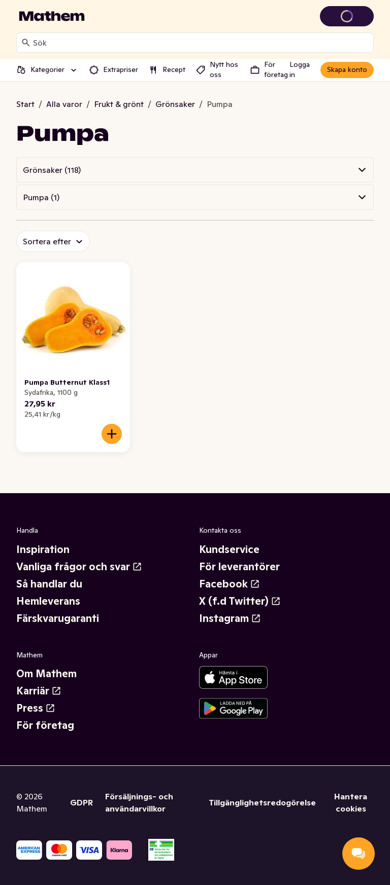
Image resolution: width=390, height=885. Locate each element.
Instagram (230, 618)
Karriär (38, 690)
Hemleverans (48, 601)
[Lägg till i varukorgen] (112, 434)
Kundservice (229, 549)
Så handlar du (49, 584)
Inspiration (43, 549)
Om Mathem (46, 673)
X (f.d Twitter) (240, 601)
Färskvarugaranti (57, 618)
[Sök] (26, 43)
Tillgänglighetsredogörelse (262, 802)
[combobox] (201, 42)
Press (35, 708)
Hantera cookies (350, 802)
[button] (195, 170)
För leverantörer (239, 566)
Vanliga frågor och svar (79, 566)
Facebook (229, 584)
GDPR (81, 802)
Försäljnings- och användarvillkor (139, 802)
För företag (45, 725)
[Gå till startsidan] (51, 16)
